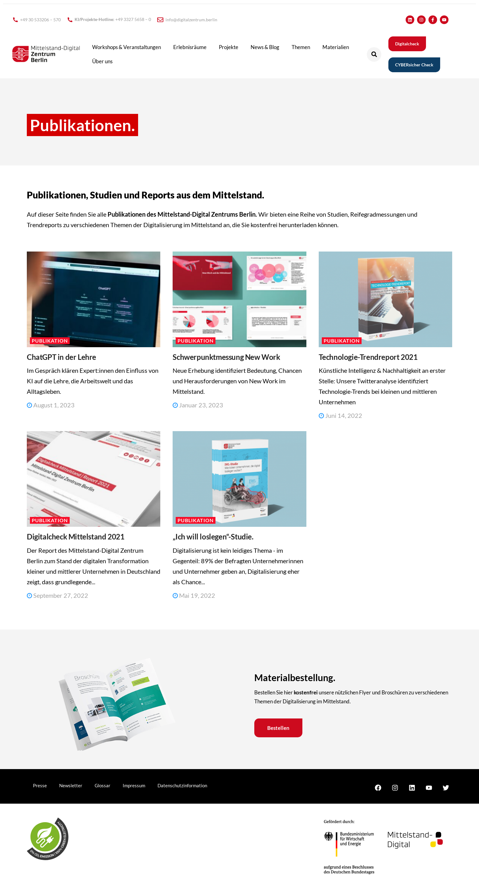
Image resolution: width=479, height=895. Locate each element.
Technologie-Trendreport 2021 (368, 356)
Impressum (134, 785)
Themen (301, 47)
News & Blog (265, 47)
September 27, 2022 (57, 595)
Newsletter (70, 785)
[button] (374, 54)
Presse (40, 785)
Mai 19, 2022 (194, 595)
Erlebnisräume (190, 47)
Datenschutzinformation (182, 785)
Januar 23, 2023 (198, 405)
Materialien (335, 47)
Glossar (102, 785)
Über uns (102, 61)
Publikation (50, 340)
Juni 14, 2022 (340, 415)
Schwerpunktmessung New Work (226, 356)
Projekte (228, 47)
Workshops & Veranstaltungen (126, 47)
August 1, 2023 (51, 405)
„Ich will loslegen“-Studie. (213, 536)
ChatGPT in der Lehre (61, 356)
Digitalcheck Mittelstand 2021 (75, 536)
